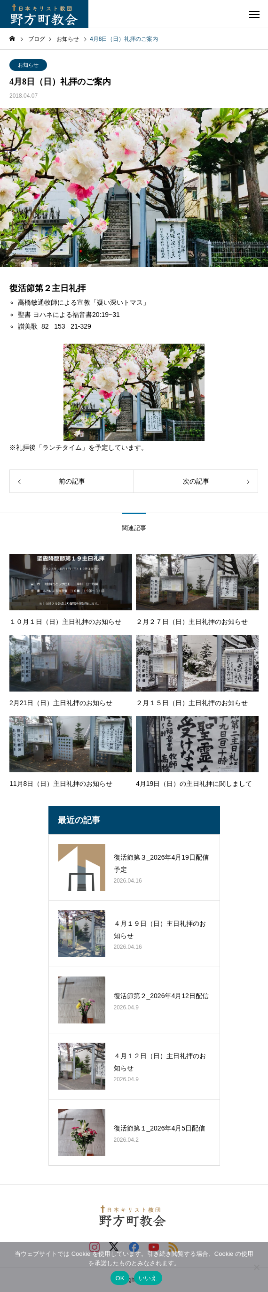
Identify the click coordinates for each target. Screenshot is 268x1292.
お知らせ (28, 65)
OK (119, 1278)
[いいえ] (256, 1267)
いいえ (148, 1278)
